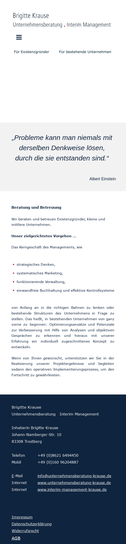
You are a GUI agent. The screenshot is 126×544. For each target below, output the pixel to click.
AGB (16, 538)
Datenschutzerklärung (32, 524)
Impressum (22, 517)
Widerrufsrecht (25, 531)
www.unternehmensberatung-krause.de (74, 483)
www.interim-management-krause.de (72, 489)
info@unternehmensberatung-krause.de (74, 476)
